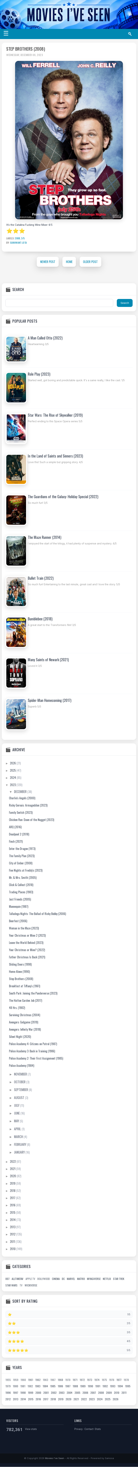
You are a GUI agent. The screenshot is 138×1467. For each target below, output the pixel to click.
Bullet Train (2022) (41, 578)
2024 (13, 778)
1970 (67, 1380)
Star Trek (118, 1279)
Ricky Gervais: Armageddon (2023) (28, 805)
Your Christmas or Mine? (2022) (27, 950)
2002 (54, 1393)
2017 (13, 1198)
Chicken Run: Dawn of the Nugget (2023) (31, 820)
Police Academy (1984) (21, 1065)
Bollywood (43, 1279)
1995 (127, 1386)
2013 (13, 1227)
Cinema (56, 1279)
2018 (13, 1191)
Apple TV (30, 1279)
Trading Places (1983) (21, 892)
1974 (97, 1380)
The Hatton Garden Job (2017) (25, 1000)
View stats (31, 1429)
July (17, 1105)
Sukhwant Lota (18, 242)
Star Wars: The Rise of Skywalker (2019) (55, 415)
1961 (30, 1380)
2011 (13, 1241)
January (20, 1152)
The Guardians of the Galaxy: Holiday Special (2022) (63, 496)
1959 (15, 1380)
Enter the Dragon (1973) (22, 848)
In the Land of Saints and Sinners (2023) (55, 456)
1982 (30, 1386)
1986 (60, 1386)
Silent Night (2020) (20, 1036)
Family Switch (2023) (21, 812)
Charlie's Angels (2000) (22, 798)
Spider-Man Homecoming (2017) (49, 700)
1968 (60, 1380)
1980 (15, 1386)
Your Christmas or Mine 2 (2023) (27, 935)
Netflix (107, 1279)
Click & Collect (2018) (21, 885)
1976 (111, 1380)
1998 (23, 1393)
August (19, 1097)
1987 (67, 1386)
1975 (104, 1380)
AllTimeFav (17, 1279)
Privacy (78, 1429)
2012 (13, 1234)
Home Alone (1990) (19, 971)
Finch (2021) (16, 841)
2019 (13, 1183)
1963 (45, 1380)
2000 (38, 1393)
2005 (77, 1393)
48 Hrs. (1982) (17, 1008)
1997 (15, 1393)
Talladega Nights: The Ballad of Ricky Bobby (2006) (37, 914)
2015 (13, 1212)
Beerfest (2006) (18, 921)
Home (69, 261)
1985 (53, 1386)
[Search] (131, 34)
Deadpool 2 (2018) (19, 834)
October (20, 1082)
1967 (53, 1380)
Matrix (81, 1279)
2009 (109, 1393)
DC (63, 1279)
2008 (17, 238)
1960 (23, 1380)
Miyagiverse (94, 1279)
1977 (118, 1380)
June (17, 1113)
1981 (22, 1386)
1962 (38, 1380)
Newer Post (47, 261)
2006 (85, 1393)
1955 (8, 1380)
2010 (13, 1249)
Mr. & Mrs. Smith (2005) (22, 877)
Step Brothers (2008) (25, 49)
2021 (13, 1169)
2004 (69, 1393)
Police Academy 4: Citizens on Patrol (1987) (33, 1044)
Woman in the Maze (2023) (24, 928)
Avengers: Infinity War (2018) (25, 1029)
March (19, 1136)
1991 (97, 1386)
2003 (62, 1393)
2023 (13, 785)
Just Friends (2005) (20, 899)
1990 (90, 1386)
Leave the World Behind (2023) (26, 942)
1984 (45, 1386)
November (21, 1074)
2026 (13, 763)
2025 (13, 770)
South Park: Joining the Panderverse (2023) (33, 993)
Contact (88, 1429)
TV (21, 1285)
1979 (8, 1386)
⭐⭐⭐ (15, 231)
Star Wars (11, 1285)
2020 (13, 1176)
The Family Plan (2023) (21, 856)
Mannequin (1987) (18, 906)
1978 (126, 1380)
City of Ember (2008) (20, 863)
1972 (82, 1380)
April (18, 1128)
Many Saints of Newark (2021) (48, 659)
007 (7, 1279)
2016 (13, 1205)
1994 (120, 1386)
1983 (37, 1386)
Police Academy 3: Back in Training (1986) (32, 1051)
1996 (8, 1393)
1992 (105, 1386)
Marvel (71, 1279)
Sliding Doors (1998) (20, 964)
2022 (13, 1162)
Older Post (91, 261)
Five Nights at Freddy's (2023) (25, 870)
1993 (112, 1386)
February (20, 1144)
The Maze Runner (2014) (44, 537)
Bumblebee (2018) (40, 618)
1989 (83, 1386)
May (17, 1121)
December (20, 791)
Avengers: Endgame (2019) (23, 1022)
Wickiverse (31, 1285)
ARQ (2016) (15, 827)
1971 (75, 1380)
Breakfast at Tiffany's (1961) (24, 986)
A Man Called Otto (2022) (45, 338)
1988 (75, 1386)
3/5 (23, 238)
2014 (13, 1220)
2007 (93, 1393)
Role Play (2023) (39, 374)
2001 (46, 1393)
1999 (30, 1393)
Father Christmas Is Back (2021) (27, 957)
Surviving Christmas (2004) (24, 1015)
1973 (89, 1380)
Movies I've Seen (54, 1458)
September (21, 1089)
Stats (98, 1429)
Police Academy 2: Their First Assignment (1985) (36, 1058)
